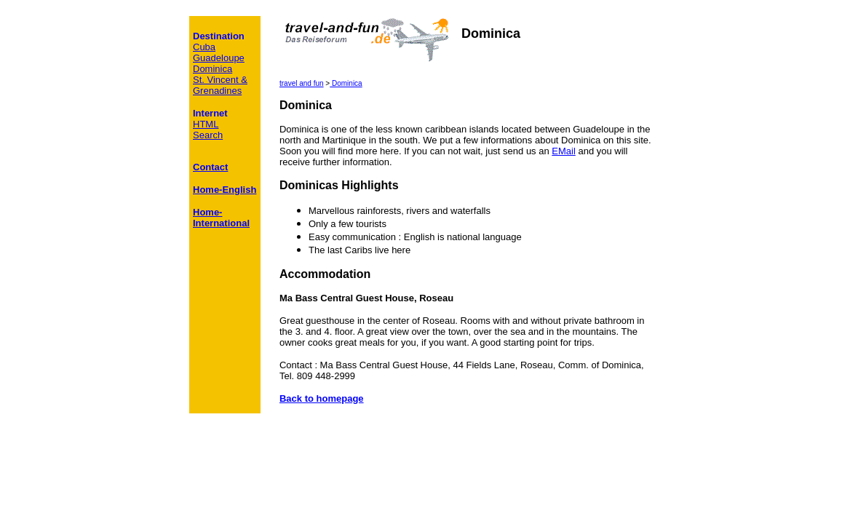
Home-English (224, 189)
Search (208, 135)
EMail (564, 151)
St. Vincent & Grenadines (220, 85)
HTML (205, 124)
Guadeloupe (219, 57)
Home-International (221, 218)
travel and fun (301, 83)
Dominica (346, 83)
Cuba (204, 46)
